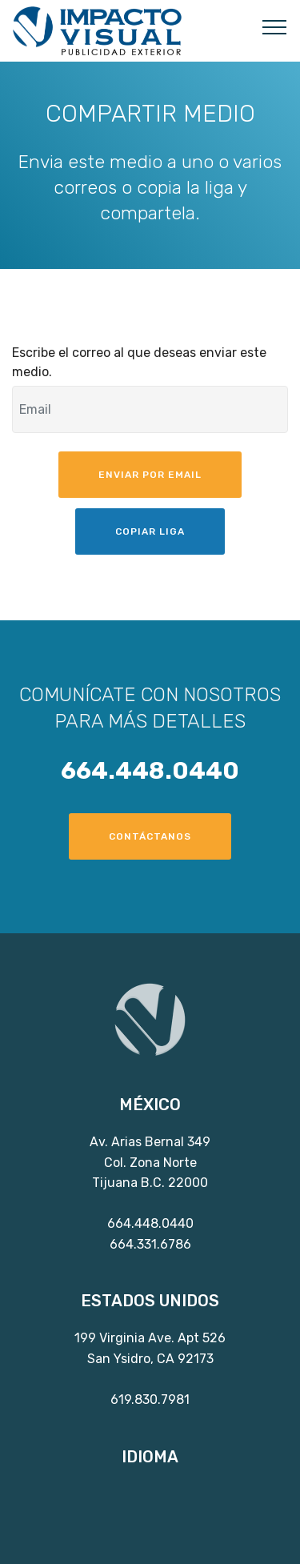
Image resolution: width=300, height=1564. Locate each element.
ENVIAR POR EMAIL (150, 474)
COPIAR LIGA (150, 531)
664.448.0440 (150, 1223)
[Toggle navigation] (274, 26)
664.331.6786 (150, 1244)
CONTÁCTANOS (150, 836)
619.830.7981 (150, 1399)
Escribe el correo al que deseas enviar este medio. (139, 362)
